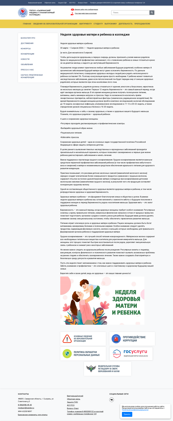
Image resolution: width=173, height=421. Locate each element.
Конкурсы (26, 49)
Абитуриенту (85, 24)
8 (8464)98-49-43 (25, 405)
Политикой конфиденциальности (135, 410)
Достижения (27, 43)
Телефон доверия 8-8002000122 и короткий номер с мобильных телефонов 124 (117, 3)
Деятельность (126, 24)
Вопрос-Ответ (82, 3)
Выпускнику (111, 24)
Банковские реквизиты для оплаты (32, 415)
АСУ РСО (72, 3)
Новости (25, 59)
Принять (127, 414)
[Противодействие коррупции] (72, 13)
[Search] (151, 12)
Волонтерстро (28, 38)
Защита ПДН (62, 3)
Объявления (27, 64)
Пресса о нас (27, 70)
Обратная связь (49, 3)
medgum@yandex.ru (26, 408)
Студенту (98, 24)
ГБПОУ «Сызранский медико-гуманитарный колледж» (42, 12)
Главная (27, 24)
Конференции (27, 54)
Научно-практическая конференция (32, 76)
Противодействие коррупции (86, 13)
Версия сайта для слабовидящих (84, 9)
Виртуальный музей (35, 3)
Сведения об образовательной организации (55, 24)
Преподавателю (142, 24)
